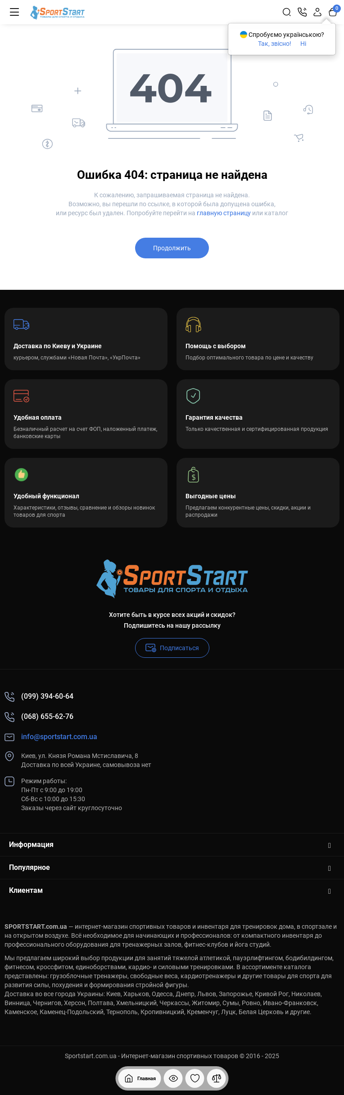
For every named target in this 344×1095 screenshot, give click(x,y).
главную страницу (224, 213)
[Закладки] (195, 1078)
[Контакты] (302, 12)
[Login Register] (317, 12)
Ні (303, 43)
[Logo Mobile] (57, 12)
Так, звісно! (274, 43)
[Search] (287, 12)
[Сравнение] (216, 1078)
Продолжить (172, 248)
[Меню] (14, 12)
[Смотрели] (173, 1078)
